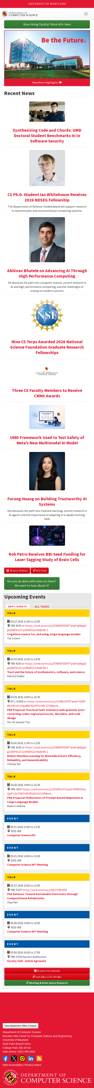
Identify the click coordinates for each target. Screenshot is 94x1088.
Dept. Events (19, 606)
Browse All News (17, 570)
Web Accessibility (13, 1064)
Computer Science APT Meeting (27, 864)
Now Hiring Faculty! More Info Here (47, 24)
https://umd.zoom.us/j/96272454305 (44, 890)
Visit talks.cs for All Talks (47, 977)
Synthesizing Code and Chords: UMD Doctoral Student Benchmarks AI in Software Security (47, 135)
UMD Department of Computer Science (37, 13)
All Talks (42, 606)
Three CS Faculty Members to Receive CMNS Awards (47, 393)
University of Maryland (47, 4)
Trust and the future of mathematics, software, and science (46, 672)
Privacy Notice (33, 1064)
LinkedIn (31, 1058)
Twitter (14, 1058)
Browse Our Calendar (47, 970)
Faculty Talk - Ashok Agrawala (26, 961)
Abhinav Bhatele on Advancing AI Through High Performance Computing (47, 273)
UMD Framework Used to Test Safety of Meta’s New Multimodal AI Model (47, 440)
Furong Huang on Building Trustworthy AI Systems (47, 501)
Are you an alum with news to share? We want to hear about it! (32, 583)
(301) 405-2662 (26, 1051)
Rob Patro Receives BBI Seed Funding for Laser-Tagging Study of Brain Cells (47, 556)
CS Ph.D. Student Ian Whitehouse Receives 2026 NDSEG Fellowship (47, 197)
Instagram (22, 1058)
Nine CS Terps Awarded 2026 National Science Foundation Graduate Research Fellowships (47, 347)
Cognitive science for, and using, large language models (44, 634)
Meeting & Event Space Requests (47, 982)
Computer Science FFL (21, 835)
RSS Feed (39, 570)
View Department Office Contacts (20, 1026)
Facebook (5, 1058)
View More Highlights (47, 82)
